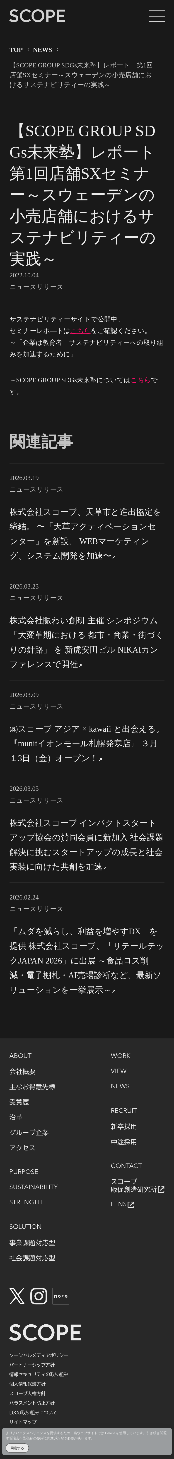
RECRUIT (124, 1111)
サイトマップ (22, 1422)
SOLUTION (25, 1227)
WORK (120, 1056)
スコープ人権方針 (27, 1393)
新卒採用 (124, 1126)
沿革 (15, 1117)
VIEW (119, 1071)
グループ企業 (29, 1132)
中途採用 (124, 1142)
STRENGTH (25, 1202)
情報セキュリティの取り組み (38, 1374)
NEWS (42, 49)
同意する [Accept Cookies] (17, 1449)
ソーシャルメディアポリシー (38, 1355)
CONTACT (126, 1166)
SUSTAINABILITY (33, 1187)
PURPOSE (23, 1172)
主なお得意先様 (32, 1087)
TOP (16, 49)
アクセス (22, 1148)
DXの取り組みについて (33, 1412)
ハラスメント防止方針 (32, 1403)
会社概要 (22, 1071)
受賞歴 (19, 1102)
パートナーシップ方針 (32, 1365)
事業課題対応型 (32, 1243)
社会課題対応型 (32, 1258)
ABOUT (20, 1056)
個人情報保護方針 (27, 1384)
